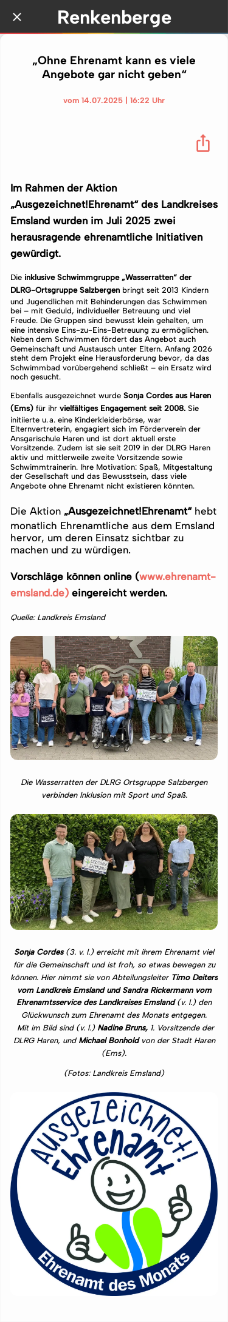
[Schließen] (17, 17)
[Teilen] (203, 143)
